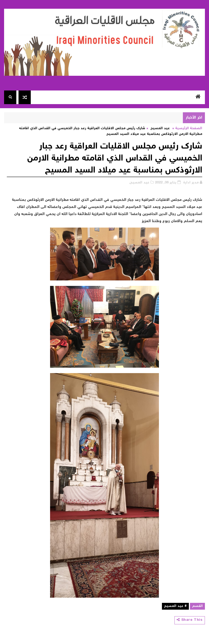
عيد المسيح (160, 128)
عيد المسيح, (139, 182)
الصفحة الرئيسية (188, 128)
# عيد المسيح (175, 606)
